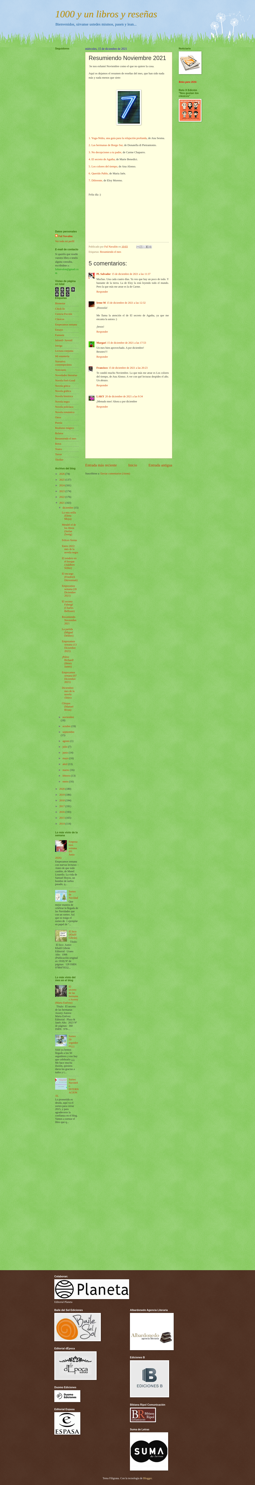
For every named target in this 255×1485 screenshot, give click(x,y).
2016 (62, 811)
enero (65, 781)
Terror (58, 454)
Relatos (59, 433)
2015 (62, 817)
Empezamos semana (66, 324)
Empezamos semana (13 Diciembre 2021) (69, 646)
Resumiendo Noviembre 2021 (69, 620)
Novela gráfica (63, 391)
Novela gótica (62, 385)
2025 (62, 479)
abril (65, 764)
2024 (62, 485)
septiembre (68, 731)
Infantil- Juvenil (63, 340)
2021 (62, 502)
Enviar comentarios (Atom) (115, 473)
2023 (62, 491)
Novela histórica (64, 396)
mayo (65, 758)
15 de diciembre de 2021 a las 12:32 (126, 302)
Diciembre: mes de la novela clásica (68, 692)
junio (65, 752)
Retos (58, 443)
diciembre (68, 507)
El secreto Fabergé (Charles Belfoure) (68, 606)
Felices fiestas (69, 540)
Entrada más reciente (101, 465)
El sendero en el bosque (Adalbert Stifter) (69, 563)
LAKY (100, 396)
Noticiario (60, 369)
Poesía (58, 422)
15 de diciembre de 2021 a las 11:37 (131, 273)
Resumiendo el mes (110, 251)
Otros (58, 417)
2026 (62, 473)
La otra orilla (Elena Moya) (69, 516)
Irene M (101, 302)
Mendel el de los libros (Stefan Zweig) (69, 529)
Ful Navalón (65, 236)
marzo (66, 770)
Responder (102, 291)
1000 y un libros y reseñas (106, 14)
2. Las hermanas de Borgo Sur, (106, 145)
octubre (66, 726)
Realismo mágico (64, 428)
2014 (62, 823)
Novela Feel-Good (65, 380)
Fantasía (59, 335)
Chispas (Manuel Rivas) (67, 706)
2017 (62, 806)
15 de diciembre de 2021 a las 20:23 (128, 367)
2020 (62, 788)
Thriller (59, 459)
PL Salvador (103, 273)
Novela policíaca (64, 406)
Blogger (147, 1478)
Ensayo (59, 329)
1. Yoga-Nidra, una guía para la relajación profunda (118, 138)
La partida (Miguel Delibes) (67, 632)
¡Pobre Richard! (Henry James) (68, 661)
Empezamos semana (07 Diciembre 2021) (69, 677)
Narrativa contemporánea (63, 363)
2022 (62, 496)
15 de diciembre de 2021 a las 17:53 (126, 342)
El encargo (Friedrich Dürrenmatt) (70, 577)
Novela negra (62, 401)
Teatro (58, 449)
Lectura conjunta (64, 350)
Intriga (58, 345)
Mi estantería (62, 356)
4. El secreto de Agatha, (102, 159)
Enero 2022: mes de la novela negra (70, 549)
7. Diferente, (96, 180)
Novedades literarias (66, 375)
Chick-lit (60, 308)
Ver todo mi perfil (64, 241)
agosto (66, 741)
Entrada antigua (160, 465)
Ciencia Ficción (63, 314)
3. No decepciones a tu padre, (105, 152)
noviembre (68, 717)
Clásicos (59, 319)
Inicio (132, 465)
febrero (66, 775)
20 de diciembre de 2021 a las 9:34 (124, 396)
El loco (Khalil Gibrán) (73, 935)
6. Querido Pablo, (99, 173)
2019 (62, 794)
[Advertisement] (65, 130)
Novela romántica (64, 412)
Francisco (102, 367)
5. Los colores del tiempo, (103, 166)
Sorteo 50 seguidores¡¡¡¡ (73, 1041)
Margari (101, 342)
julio (65, 746)
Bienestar (60, 303)
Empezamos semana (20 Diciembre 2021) (69, 590)
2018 (62, 800)
